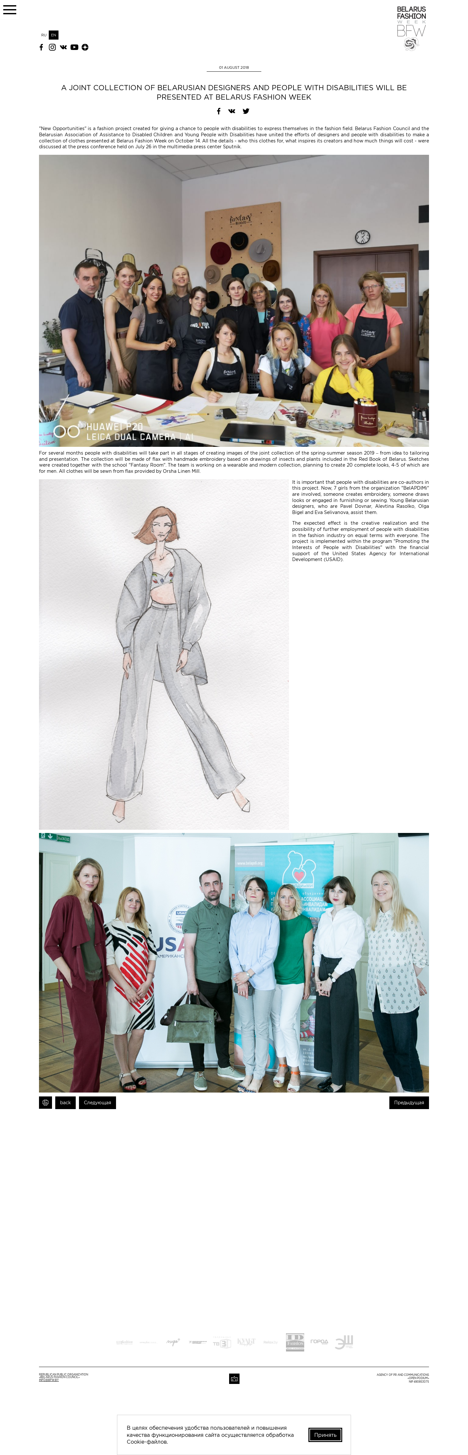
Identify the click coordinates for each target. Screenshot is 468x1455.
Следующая (97, 1102)
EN (53, 35)
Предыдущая (409, 1102)
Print (45, 1102)
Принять (325, 1435)
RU (43, 35)
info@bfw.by (49, 1380)
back (65, 1102)
